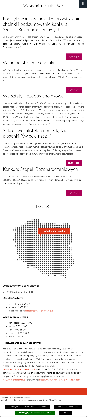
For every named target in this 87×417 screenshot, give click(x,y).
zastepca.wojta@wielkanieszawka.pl (19, 369)
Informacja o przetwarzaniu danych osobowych (27, 407)
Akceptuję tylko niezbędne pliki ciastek (35, 413)
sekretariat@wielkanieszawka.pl (39, 311)
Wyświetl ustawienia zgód (67, 407)
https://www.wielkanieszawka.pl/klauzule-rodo (59, 380)
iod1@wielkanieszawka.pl (14, 380)
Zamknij (65, 413)
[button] (83, 4)
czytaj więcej (74, 56)
